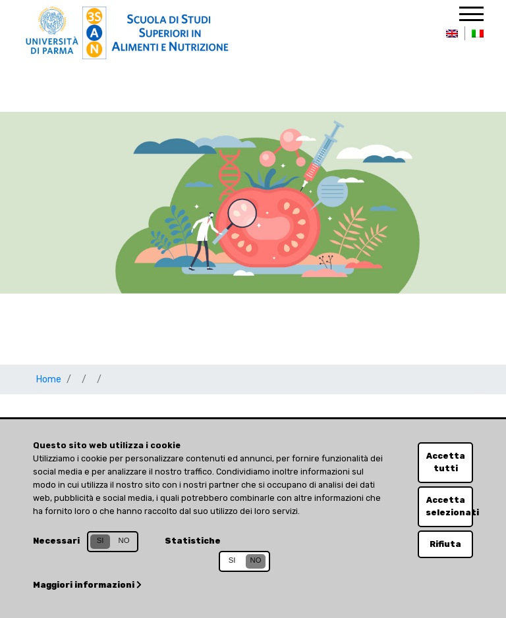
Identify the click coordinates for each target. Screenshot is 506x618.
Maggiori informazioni (87, 585)
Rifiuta (445, 544)
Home (48, 379)
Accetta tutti (445, 462)
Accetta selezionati (449, 506)
